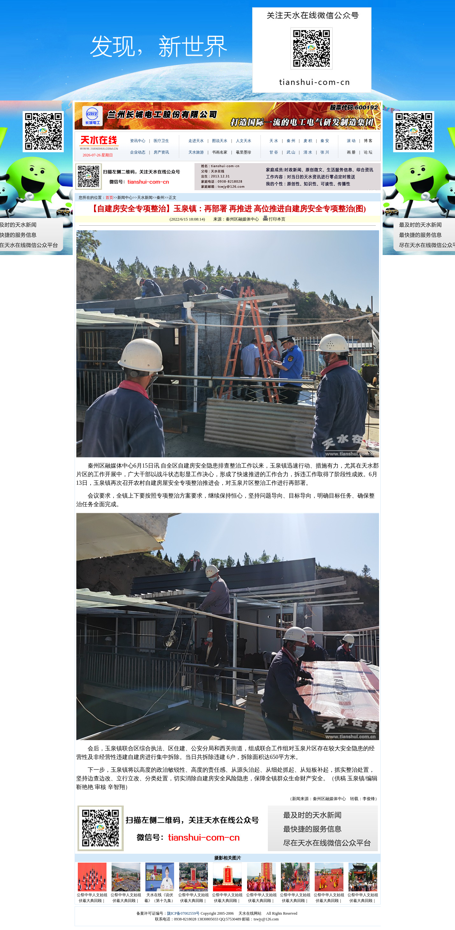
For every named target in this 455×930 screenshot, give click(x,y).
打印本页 (274, 219)
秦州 (160, 197)
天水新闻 (144, 197)
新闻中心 (125, 197)
